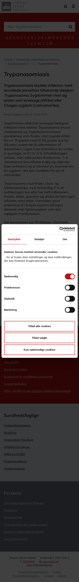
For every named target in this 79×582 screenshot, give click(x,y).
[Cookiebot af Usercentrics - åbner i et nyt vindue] (59, 229)
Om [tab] (65, 239)
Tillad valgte (39, 337)
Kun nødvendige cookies (39, 349)
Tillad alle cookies (39, 326)
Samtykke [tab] (14, 239)
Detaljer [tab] (40, 239)
